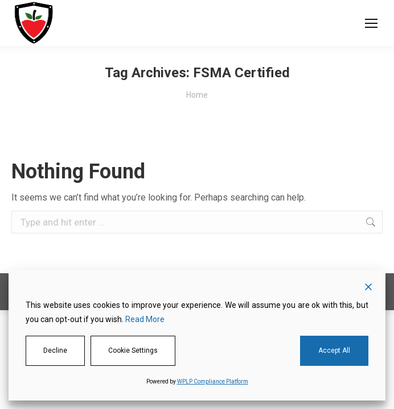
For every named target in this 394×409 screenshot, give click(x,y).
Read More (145, 319)
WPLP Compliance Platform (212, 381)
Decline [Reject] (55, 350)
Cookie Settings (133, 350)
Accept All (334, 350)
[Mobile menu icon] (371, 23)
